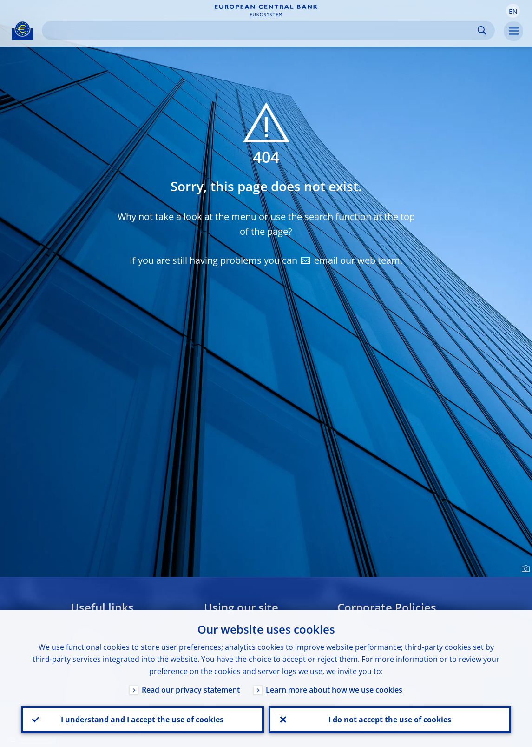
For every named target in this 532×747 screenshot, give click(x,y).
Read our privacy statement (191, 690)
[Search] (260, 30)
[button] (513, 11)
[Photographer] (524, 569)
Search (482, 30)
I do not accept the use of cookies (389, 719)
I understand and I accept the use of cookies (142, 719)
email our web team (357, 260)
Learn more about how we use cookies (334, 690)
